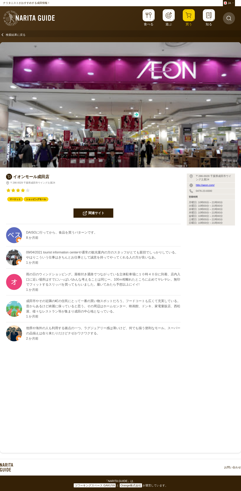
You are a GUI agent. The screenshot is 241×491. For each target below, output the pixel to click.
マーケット (15, 199)
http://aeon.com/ (205, 185)
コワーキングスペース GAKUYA (95, 485)
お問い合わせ (232, 467)
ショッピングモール (36, 199)
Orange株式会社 (130, 485)
